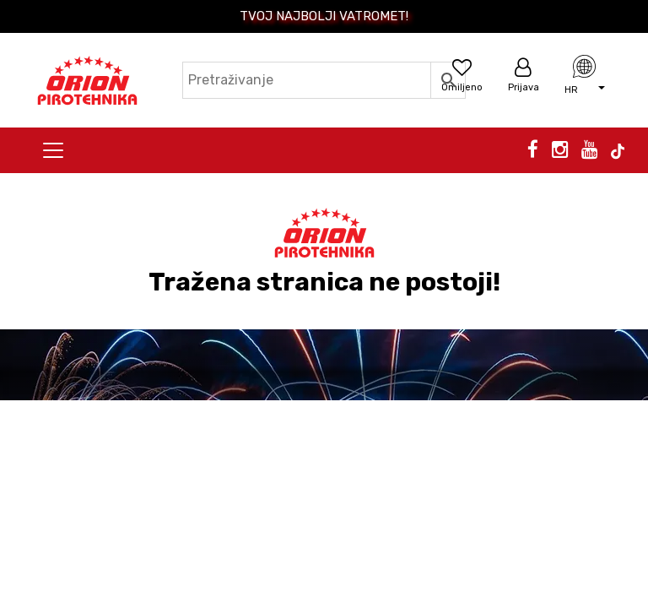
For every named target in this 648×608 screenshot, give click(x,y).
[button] (584, 88)
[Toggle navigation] (53, 150)
